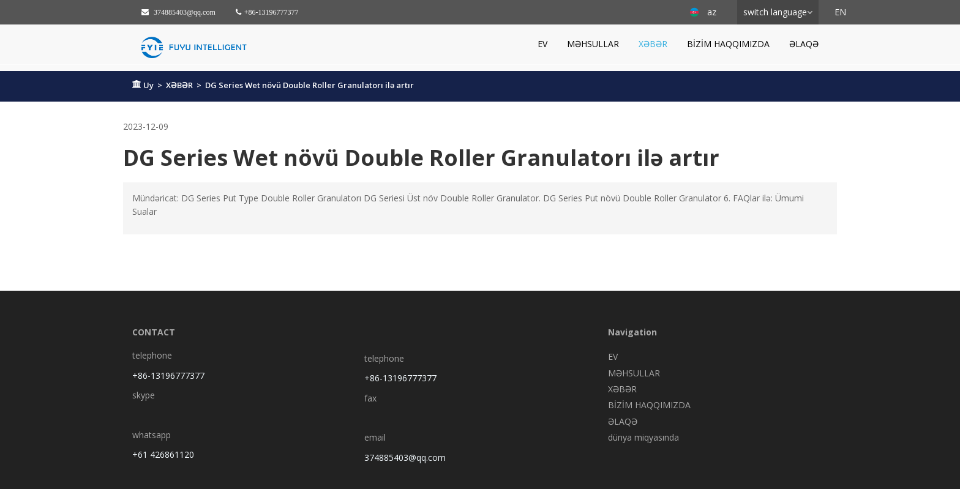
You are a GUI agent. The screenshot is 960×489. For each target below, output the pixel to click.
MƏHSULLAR (593, 44)
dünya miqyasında (643, 437)
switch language (775, 12)
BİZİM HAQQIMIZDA (728, 44)
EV (542, 44)
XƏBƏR (653, 44)
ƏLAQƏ (804, 44)
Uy (148, 85)
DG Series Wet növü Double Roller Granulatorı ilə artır (309, 85)
